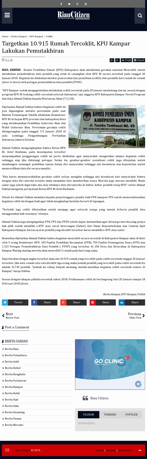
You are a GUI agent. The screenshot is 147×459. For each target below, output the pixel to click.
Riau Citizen (99, 398)
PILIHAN (88, 414)
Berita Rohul (13, 368)
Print (126, 60)
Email (139, 60)
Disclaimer (125, 450)
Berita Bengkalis (15, 374)
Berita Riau (12, 349)
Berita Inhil (12, 361)
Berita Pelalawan (15, 380)
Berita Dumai (13, 418)
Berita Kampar (111, 294)
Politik (141, 294)
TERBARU (110, 414)
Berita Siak (11, 399)
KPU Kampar (128, 294)
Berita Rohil (12, 393)
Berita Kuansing (15, 412)
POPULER (131, 414)
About (100, 450)
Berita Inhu (12, 406)
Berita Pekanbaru (16, 355)
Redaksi (111, 450)
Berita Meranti (14, 425)
